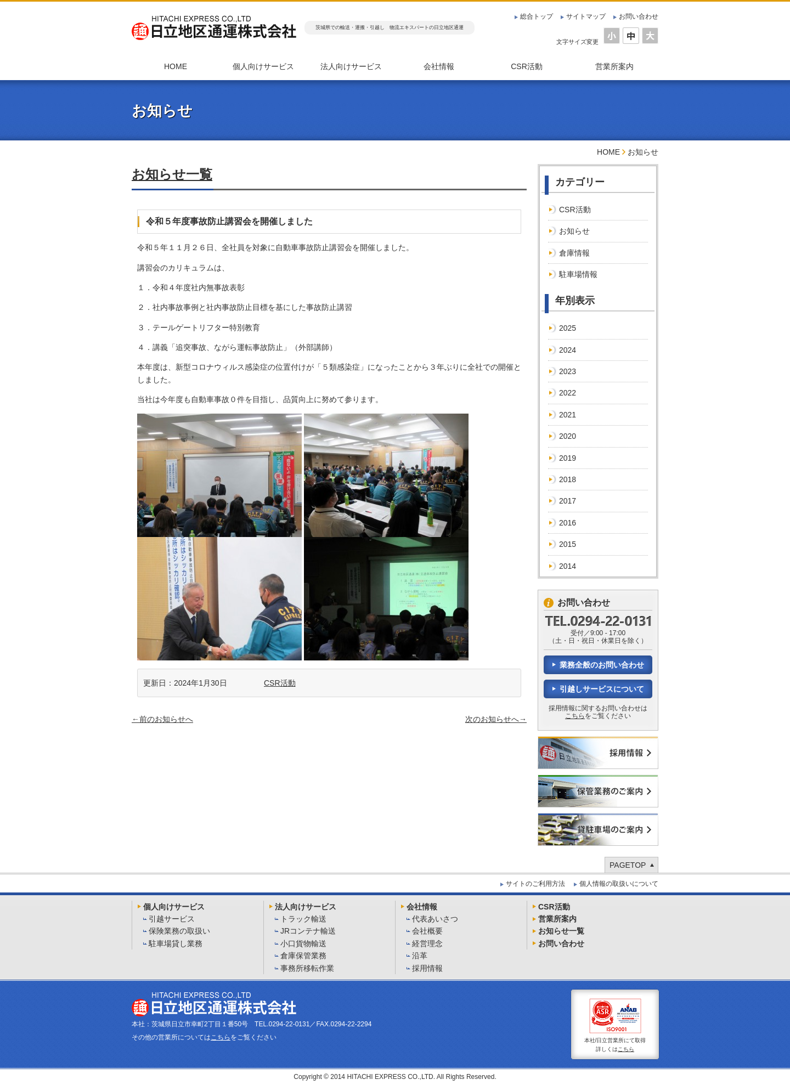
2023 (567, 371)
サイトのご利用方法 (535, 884)
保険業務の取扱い (179, 930)
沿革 (419, 955)
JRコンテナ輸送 (308, 930)
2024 (567, 350)
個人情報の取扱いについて (618, 884)
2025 (567, 328)
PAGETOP (628, 865)
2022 (567, 392)
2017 (567, 500)
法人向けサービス (351, 66)
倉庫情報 (574, 252)
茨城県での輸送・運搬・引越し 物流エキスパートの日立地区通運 (389, 27)
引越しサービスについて (602, 689)
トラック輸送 (303, 918)
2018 (567, 479)
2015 (567, 544)
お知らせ (574, 231)
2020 (567, 436)
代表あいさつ (435, 918)
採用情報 (427, 968)
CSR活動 (527, 66)
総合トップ (536, 16)
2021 (567, 414)
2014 (567, 566)
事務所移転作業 (307, 968)
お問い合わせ (638, 16)
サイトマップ (586, 16)
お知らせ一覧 (172, 174)
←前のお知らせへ (162, 719)
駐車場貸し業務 (175, 943)
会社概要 (427, 930)
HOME (175, 66)
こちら (575, 716)
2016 (567, 522)
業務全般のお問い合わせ (602, 664)
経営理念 (427, 943)
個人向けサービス (263, 66)
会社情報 (439, 66)
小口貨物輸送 (303, 943)
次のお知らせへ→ (496, 719)
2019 (567, 458)
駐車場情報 (578, 274)
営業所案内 (614, 66)
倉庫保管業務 (303, 955)
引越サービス (172, 918)
